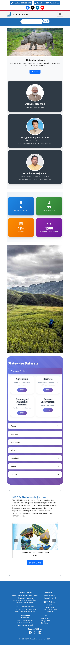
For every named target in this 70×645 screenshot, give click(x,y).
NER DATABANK (18, 14)
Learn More (35, 562)
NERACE (49, 611)
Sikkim (13, 466)
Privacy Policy (45, 621)
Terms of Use (44, 618)
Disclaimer (44, 623)
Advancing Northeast (50, 609)
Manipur (14, 434)
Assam (13, 426)
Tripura (14, 474)
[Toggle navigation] (60, 14)
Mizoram (14, 450)
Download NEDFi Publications (47, 3)
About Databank (49, 596)
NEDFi (49, 605)
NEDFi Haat (50, 607)
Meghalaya (15, 442)
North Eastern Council (25, 625)
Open (22, 390)
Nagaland (15, 458)
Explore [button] (35, 72)
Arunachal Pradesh (19, 371)
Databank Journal (50, 598)
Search (45, 21)
